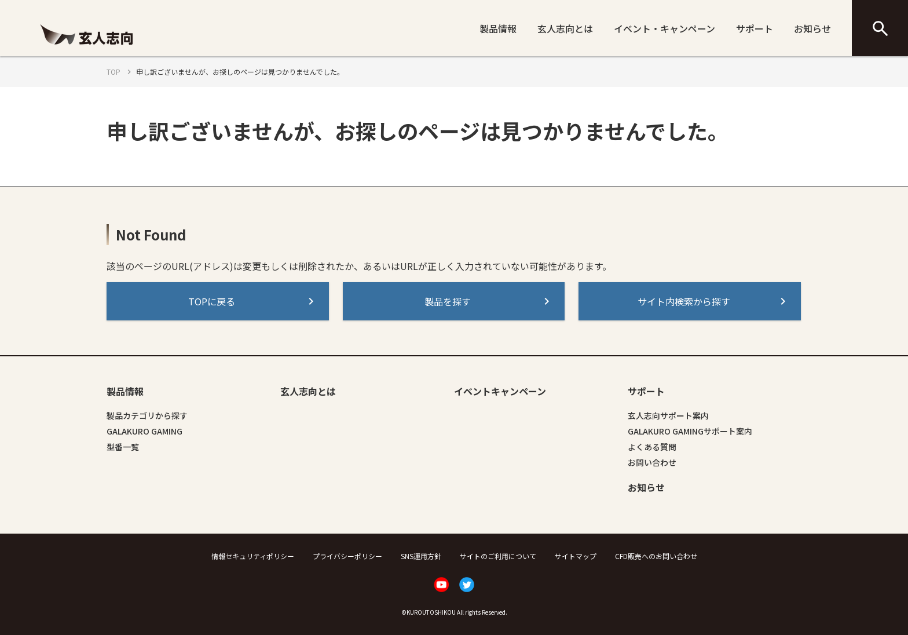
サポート (754, 28)
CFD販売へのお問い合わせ (656, 556)
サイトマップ (575, 556)
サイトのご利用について (498, 556)
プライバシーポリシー (347, 556)
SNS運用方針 (421, 556)
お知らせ (812, 28)
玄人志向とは (565, 28)
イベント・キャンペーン (664, 28)
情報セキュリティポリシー (252, 556)
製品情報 (498, 28)
